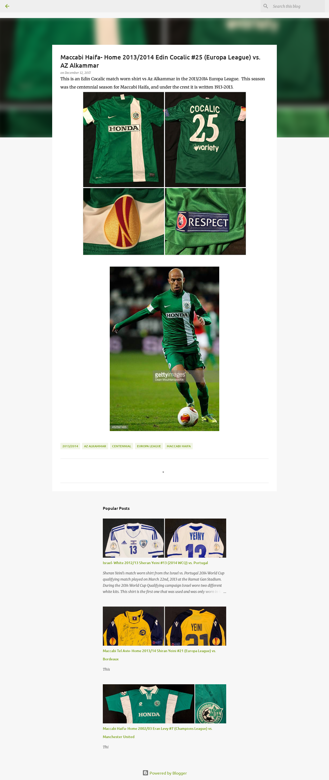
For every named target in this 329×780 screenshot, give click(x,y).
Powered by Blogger (164, 772)
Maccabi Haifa (179, 446)
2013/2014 (70, 446)
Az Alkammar (95, 446)
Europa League (149, 446)
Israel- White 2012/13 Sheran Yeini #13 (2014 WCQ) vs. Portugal (155, 562)
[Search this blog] (298, 6)
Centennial (121, 446)
